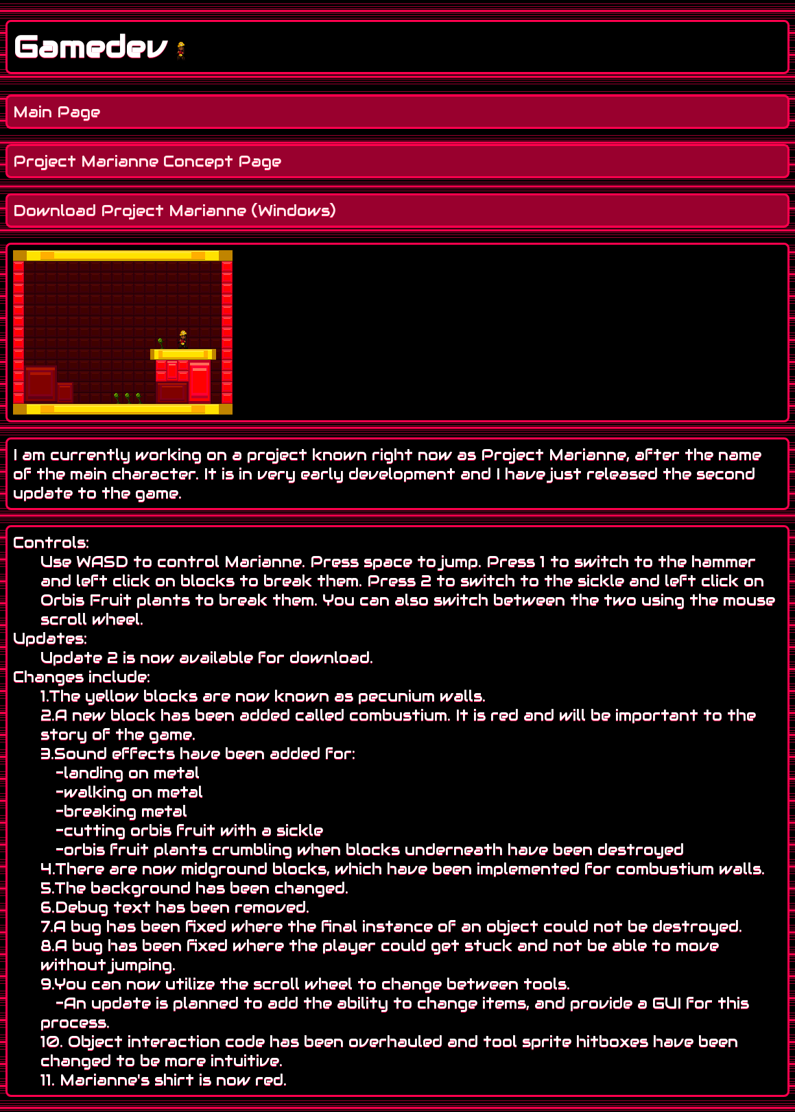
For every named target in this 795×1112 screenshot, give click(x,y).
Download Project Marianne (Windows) (174, 210)
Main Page (56, 111)
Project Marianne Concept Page (147, 161)
